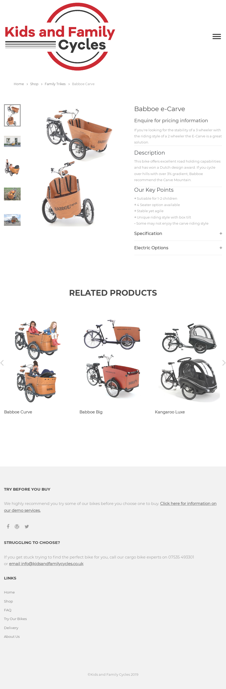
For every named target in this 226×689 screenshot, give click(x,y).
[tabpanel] (73, 166)
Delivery (11, 628)
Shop (36, 84)
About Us (12, 636)
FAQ (7, 610)
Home (21, 84)
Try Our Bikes (15, 619)
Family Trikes (57, 84)
